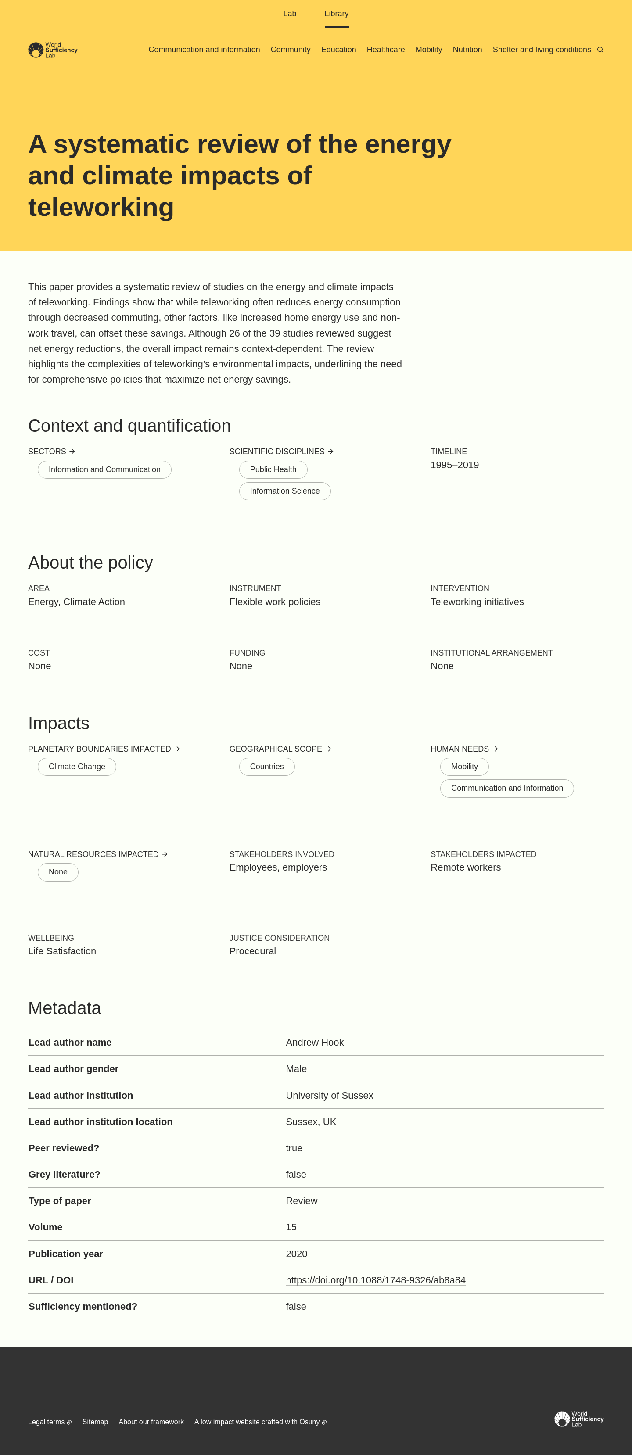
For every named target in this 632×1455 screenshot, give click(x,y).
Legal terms (46, 1422)
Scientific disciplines (277, 451)
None (58, 871)
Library (337, 13)
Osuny (309, 1422)
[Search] (600, 49)
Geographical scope (276, 749)
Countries (267, 766)
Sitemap (95, 1422)
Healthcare (386, 49)
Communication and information (204, 49)
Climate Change (77, 766)
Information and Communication (105, 469)
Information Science (285, 491)
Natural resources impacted (93, 854)
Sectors (47, 451)
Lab (289, 13)
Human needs (460, 749)
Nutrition (467, 49)
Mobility (429, 49)
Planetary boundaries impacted (99, 749)
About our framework (151, 1422)
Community (291, 49)
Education (338, 49)
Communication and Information (507, 788)
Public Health (273, 469)
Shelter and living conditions (542, 49)
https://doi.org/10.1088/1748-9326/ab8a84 (376, 1280)
